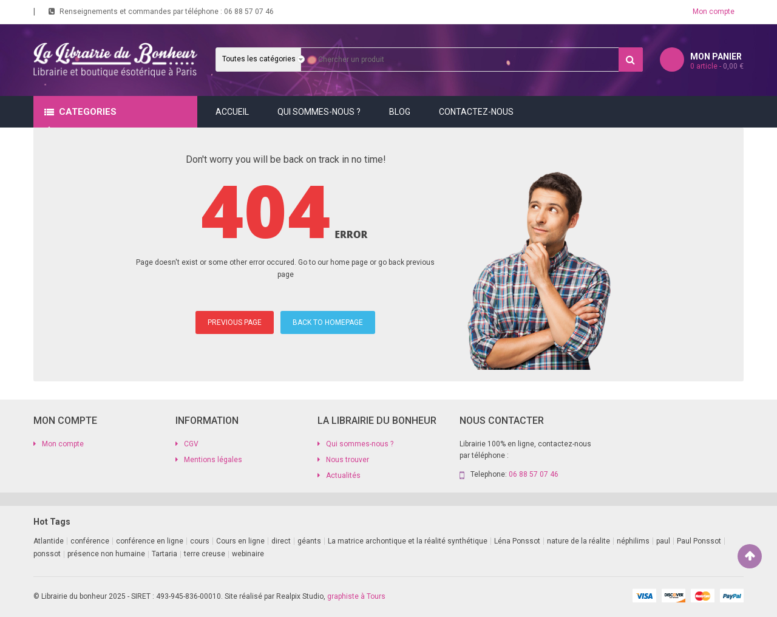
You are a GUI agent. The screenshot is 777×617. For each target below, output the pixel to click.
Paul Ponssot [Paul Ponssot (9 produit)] (699, 541)
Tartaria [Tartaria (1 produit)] (164, 554)
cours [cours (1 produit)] (199, 541)
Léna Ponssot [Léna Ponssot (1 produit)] (517, 541)
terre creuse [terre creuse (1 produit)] (204, 554)
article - (717, 66)
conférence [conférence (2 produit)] (89, 541)
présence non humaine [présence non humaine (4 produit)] (106, 554)
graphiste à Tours (356, 596)
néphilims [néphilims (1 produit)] (633, 541)
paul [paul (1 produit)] (663, 541)
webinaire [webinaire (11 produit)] (248, 554)
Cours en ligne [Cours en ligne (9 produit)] (240, 541)
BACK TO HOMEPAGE (328, 322)
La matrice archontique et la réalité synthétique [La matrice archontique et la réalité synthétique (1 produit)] (407, 541)
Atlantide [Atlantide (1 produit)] (48, 541)
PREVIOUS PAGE (235, 322)
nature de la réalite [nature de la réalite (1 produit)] (578, 541)
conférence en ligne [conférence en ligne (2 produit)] (149, 541)
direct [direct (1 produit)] (281, 541)
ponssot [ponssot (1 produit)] (47, 554)
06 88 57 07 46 (249, 11)
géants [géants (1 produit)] (309, 541)
